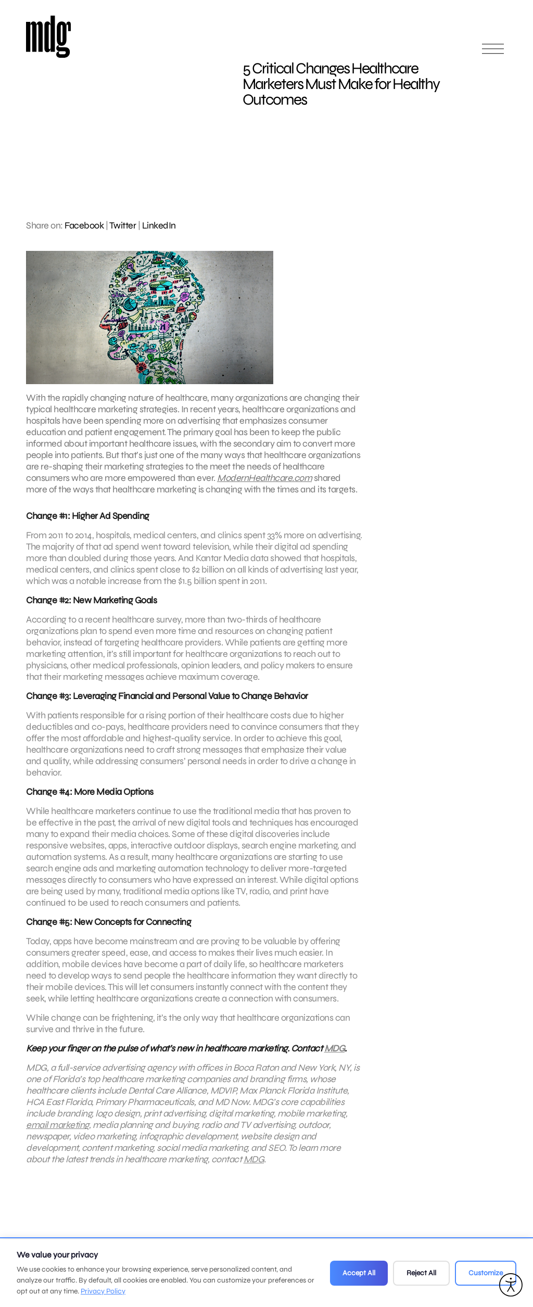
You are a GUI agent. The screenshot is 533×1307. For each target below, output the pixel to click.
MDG (334, 1052)
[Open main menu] (493, 53)
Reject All (421, 1272)
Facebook (84, 225)
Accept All (358, 1272)
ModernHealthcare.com (264, 478)
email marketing (57, 1129)
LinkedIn (159, 225)
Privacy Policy (103, 1291)
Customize (485, 1272)
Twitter (122, 225)
